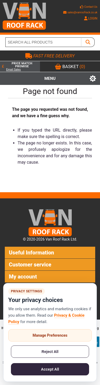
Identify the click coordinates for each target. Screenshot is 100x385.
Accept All (50, 369)
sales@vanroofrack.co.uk (80, 12)
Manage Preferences (50, 335)
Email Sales (13, 69)
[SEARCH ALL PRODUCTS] (43, 42)
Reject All (50, 351)
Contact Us (90, 6)
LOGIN (90, 18)
